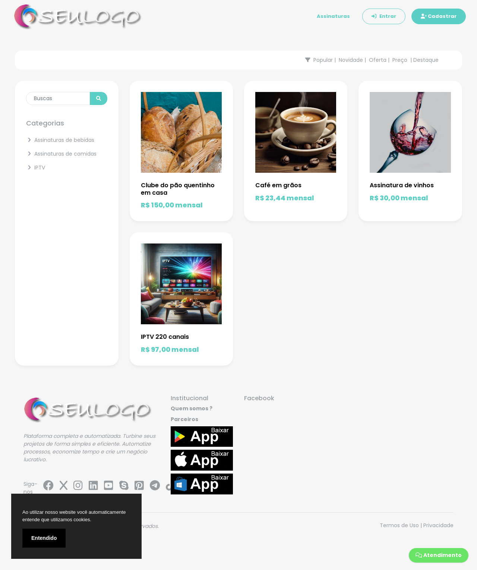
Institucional (189, 398)
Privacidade (438, 525)
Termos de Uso (399, 525)
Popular (323, 60)
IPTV (35, 167)
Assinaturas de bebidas (60, 140)
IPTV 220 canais (165, 336)
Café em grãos (278, 185)
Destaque (426, 60)
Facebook (259, 398)
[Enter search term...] (58, 98)
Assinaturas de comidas (61, 153)
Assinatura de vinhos (402, 185)
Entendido (44, 538)
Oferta (377, 60)
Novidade (351, 60)
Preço (399, 60)
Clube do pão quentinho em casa (178, 189)
